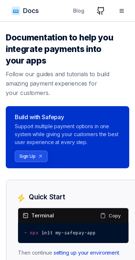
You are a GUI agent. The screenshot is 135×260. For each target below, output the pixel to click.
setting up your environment (86, 253)
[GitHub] (100, 10)
